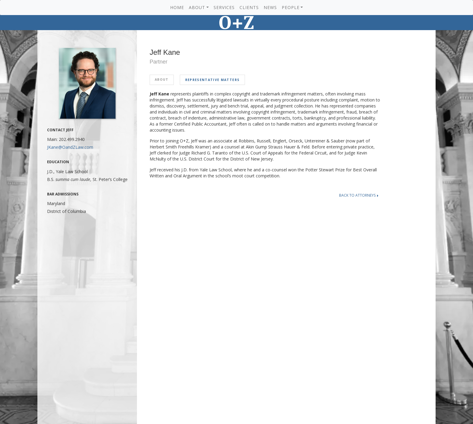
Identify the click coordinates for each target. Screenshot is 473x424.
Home (177, 7)
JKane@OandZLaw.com (70, 147)
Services (224, 7)
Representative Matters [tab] (212, 80)
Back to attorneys (358, 195)
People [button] (291, 7)
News (270, 7)
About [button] (197, 7)
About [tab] (162, 79)
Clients (249, 7)
